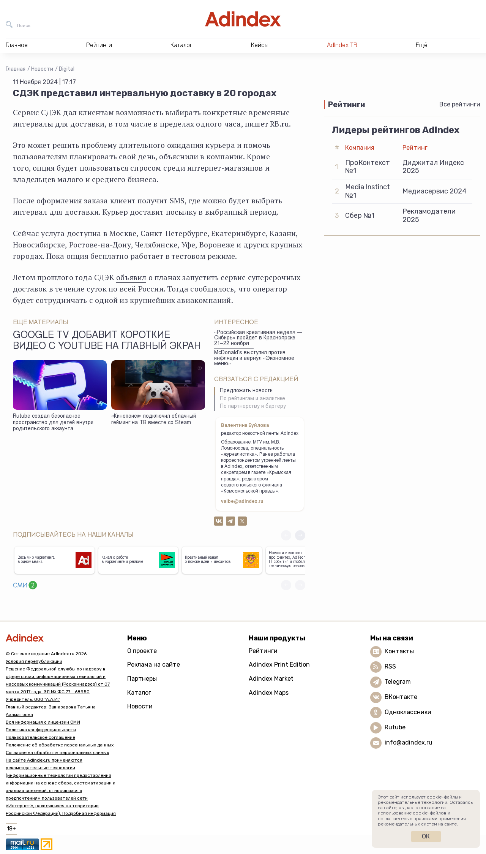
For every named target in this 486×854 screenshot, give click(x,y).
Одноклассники (408, 712)
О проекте (142, 650)
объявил (131, 277)
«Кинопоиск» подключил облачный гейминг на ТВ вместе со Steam (153, 420)
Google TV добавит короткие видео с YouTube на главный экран (107, 341)
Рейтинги (263, 650)
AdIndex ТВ (342, 45)
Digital (66, 69)
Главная (15, 69)
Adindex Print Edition (279, 664)
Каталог (139, 692)
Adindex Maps (269, 692)
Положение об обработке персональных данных (60, 745)
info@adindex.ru (408, 742)
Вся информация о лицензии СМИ (43, 722)
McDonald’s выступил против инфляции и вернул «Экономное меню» (254, 358)
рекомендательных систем (407, 824)
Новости (42, 69)
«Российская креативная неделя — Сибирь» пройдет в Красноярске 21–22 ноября (258, 338)
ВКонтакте (401, 696)
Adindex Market (271, 678)
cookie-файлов (430, 813)
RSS (390, 666)
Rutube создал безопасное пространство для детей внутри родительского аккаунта (53, 423)
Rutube (395, 727)
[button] (300, 535)
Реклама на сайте (153, 664)
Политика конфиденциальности (41, 729)
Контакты (399, 651)
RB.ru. (280, 124)
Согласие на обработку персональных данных (57, 752)
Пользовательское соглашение (40, 737)
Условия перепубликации (34, 661)
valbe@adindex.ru (242, 501)
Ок (426, 836)
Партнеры (142, 678)
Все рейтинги (459, 104)
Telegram (398, 681)
